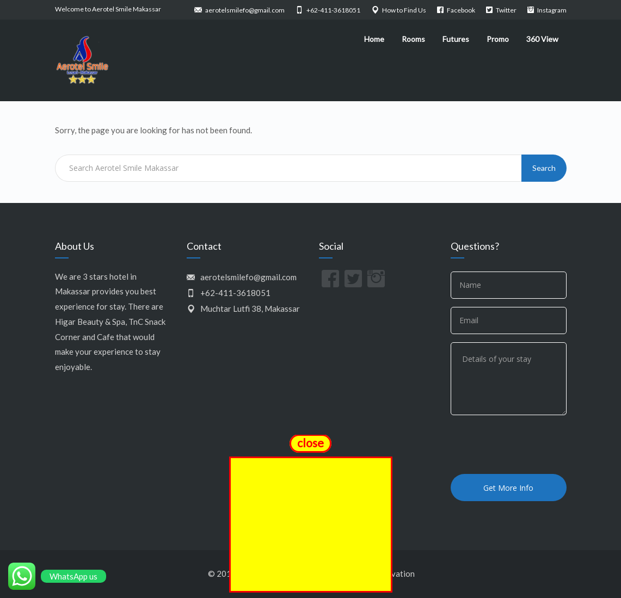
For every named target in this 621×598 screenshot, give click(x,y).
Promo (498, 39)
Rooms (413, 39)
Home (374, 39)
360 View (542, 39)
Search (544, 167)
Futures (455, 39)
